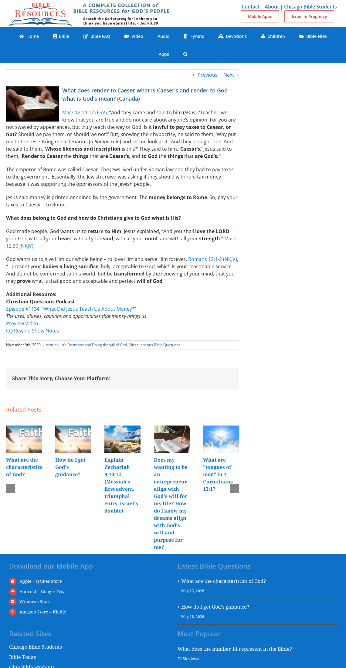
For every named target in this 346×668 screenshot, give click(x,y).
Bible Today (22, 657)
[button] (185, 54)
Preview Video (22, 323)
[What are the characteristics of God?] (24, 429)
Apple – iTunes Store (40, 581)
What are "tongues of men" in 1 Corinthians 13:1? (218, 474)
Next (228, 75)
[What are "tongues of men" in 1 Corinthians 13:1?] (221, 429)
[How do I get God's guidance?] (73, 429)
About (272, 6)
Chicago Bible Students (310, 6)
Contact (251, 6)
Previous (208, 75)
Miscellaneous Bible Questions (154, 344)
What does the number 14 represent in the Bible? (235, 649)
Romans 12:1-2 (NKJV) (212, 259)
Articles (52, 344)
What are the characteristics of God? (24, 467)
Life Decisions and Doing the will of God (93, 344)
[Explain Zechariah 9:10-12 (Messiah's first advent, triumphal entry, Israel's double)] (122, 429)
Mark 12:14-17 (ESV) (84, 112)
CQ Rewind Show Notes (32, 330)
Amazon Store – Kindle (42, 612)
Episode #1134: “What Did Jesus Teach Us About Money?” (71, 309)
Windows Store (35, 601)
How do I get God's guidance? (215, 606)
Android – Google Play (42, 591)
